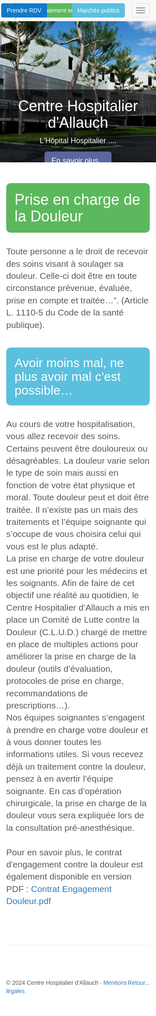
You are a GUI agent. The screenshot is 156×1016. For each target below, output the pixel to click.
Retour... (139, 982)
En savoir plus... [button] (77, 160)
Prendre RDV (24, 10)
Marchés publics (98, 10)
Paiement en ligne (65, 10)
